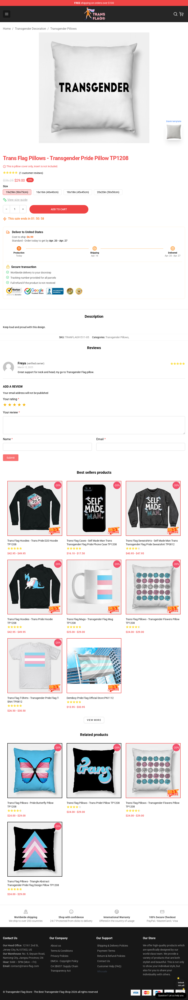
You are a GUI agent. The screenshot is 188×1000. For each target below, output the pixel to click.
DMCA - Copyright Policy (64, 961)
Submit (11, 457)
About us (56, 945)
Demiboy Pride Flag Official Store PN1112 (90, 697)
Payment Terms (106, 950)
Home (7, 28)
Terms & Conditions (62, 950)
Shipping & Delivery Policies (112, 945)
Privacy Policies (59, 955)
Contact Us (103, 961)
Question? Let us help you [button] (171, 995)
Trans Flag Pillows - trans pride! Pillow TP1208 (93, 802)
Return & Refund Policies (111, 955)
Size (5, 186)
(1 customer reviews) (31, 172)
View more (94, 720)
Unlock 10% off (181, 984)
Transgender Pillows (63, 28)
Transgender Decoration (30, 28)
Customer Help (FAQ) (109, 966)
